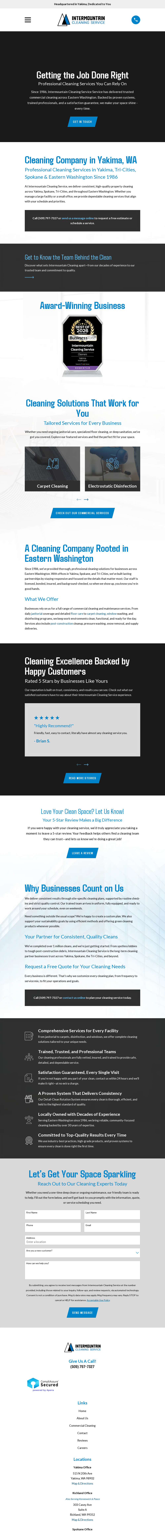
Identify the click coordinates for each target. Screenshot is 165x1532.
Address (30, 1238)
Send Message (82, 1313)
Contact (82, 1434)
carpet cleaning (96, 614)
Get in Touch (82, 122)
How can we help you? (37, 1264)
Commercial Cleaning (82, 1426)
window (112, 614)
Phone (29, 1226)
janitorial (36, 614)
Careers (82, 1448)
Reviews (82, 1441)
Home (82, 1411)
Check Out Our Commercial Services (82, 513)
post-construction (62, 624)
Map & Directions (82, 1484)
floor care (77, 614)
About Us (82, 1419)
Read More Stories (82, 779)
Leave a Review (82, 854)
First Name (31, 1213)
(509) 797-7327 (82, 1367)
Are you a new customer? (39, 1251)
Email (88, 1226)
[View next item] (86, 499)
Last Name (91, 1213)
